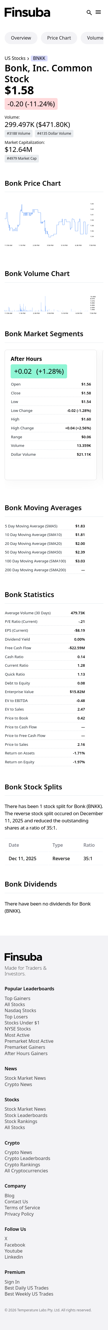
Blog (9, 1196)
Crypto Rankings (22, 1165)
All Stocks (15, 1005)
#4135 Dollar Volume (54, 133)
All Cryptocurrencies (26, 1171)
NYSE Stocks (18, 1029)
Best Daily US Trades (27, 1288)
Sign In (12, 1282)
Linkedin (14, 1257)
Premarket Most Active (29, 1041)
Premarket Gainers (25, 1047)
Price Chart (59, 38)
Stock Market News (25, 1078)
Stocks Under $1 (22, 1023)
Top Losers (16, 1017)
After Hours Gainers (26, 1054)
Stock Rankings (21, 1121)
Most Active (17, 1035)
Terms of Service (22, 1208)
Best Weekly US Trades (29, 1294)
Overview (21, 38)
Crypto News (18, 1084)
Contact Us (16, 1202)
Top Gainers (17, 998)
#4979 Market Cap (22, 158)
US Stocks (15, 58)
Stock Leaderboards (26, 1115)
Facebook (15, 1245)
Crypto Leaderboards (27, 1158)
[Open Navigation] (98, 12)
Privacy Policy (19, 1214)
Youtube (13, 1251)
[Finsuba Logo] (27, 12)
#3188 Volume (18, 133)
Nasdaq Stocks (20, 1011)
